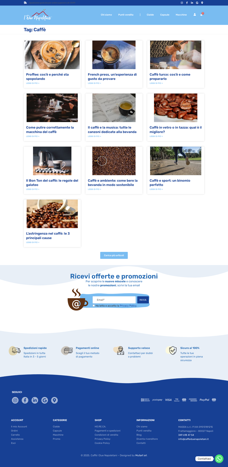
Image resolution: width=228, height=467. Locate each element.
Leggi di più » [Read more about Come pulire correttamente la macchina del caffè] (32, 136)
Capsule (164, 14)
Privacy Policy (128, 305)
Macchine (181, 14)
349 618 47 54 (186, 435)
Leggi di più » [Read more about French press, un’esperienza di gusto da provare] (94, 83)
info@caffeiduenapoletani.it (193, 439)
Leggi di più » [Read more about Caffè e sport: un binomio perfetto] (156, 189)
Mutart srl (141, 455)
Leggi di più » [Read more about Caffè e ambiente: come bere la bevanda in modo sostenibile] (94, 189)
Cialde (150, 14)
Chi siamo (106, 14)
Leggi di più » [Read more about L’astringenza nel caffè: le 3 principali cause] (32, 242)
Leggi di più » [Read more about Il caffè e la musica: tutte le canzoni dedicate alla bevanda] (94, 136)
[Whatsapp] (219, 458)
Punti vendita (125, 14)
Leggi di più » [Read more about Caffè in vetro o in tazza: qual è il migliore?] (156, 136)
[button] (114, 255)
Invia (143, 299)
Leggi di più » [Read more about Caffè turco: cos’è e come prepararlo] (156, 83)
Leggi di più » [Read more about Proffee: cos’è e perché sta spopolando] (32, 83)
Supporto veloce (139, 348)
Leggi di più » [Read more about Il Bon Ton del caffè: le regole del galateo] (32, 189)
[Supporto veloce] (120, 350)
